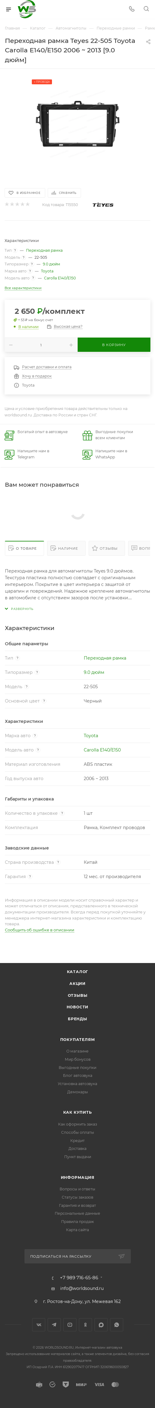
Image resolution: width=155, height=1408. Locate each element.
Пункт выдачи (77, 1156)
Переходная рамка (44, 250)
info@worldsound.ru (82, 1288)
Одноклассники (85, 1324)
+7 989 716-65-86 (79, 1278)
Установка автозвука (77, 1083)
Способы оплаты (77, 1132)
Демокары (77, 1092)
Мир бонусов (77, 1059)
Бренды (77, 1019)
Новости (78, 1007)
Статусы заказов (77, 1197)
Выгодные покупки (77, 1067)
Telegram (54, 1324)
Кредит (77, 1140)
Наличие (68, 548)
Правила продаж (77, 1221)
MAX (101, 1324)
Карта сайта (77, 1230)
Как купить (77, 1112)
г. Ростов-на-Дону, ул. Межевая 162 (82, 1301)
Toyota (47, 271)
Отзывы (109, 548)
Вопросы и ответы (77, 1189)
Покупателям (77, 1039)
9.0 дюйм (51, 264)
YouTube (69, 1324)
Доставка (77, 1148)
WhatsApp (116, 1324)
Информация (77, 1177)
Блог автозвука (77, 1075)
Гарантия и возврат (77, 1205)
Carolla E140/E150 (60, 278)
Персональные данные (77, 1213)
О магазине (77, 1051)
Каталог (77, 971)
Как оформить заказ (77, 1124)
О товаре (26, 548)
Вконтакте (38, 1324)
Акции (77, 983)
